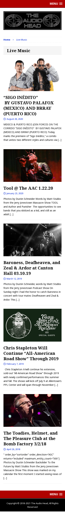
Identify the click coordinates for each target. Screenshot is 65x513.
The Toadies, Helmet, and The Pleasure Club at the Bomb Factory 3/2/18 (30, 438)
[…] (59, 140)
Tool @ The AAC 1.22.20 (28, 188)
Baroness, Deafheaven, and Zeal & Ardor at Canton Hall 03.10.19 (31, 268)
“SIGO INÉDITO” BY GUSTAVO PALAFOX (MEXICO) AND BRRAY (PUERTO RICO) (28, 105)
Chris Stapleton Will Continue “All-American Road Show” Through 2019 (31, 353)
